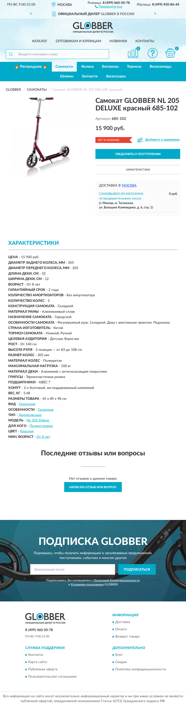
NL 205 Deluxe (38, 420)
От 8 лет (43, 437)
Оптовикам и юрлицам (78, 41)
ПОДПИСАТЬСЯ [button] (137, 569)
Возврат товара (127, 636)
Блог (119, 655)
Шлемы (66, 76)
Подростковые (41, 426)
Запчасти (90, 76)
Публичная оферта (42, 669)
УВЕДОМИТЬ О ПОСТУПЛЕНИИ (138, 154)
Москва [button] (129, 185)
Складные (46, 409)
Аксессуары (116, 76)
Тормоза (134, 66)
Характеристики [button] (138, 169)
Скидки (121, 662)
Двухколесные (30, 415)
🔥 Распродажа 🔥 (31, 66)
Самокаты (64, 66)
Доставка (122, 622)
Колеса (87, 66)
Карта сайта (37, 662)
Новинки (118, 41)
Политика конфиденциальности (140, 669)
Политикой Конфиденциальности (117, 580)
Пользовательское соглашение (52, 677)
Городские (27, 404)
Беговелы (110, 66)
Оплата (121, 629)
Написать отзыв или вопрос (93, 487)
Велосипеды (160, 66)
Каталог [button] (39, 41)
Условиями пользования (87, 584)
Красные (27, 431)
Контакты (144, 41)
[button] (108, 6)
